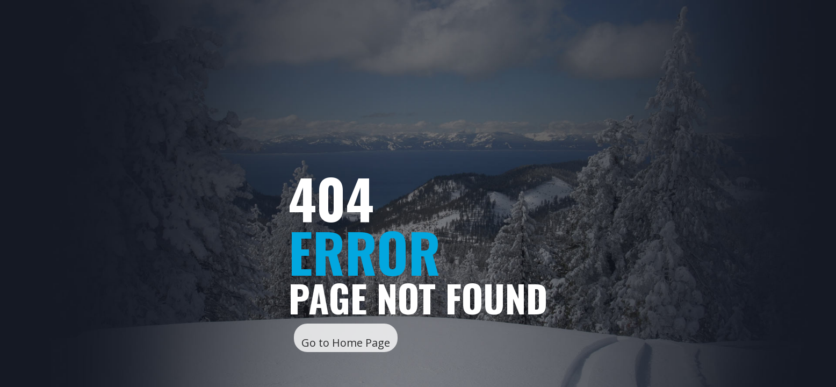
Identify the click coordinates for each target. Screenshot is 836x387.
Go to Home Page (345, 342)
